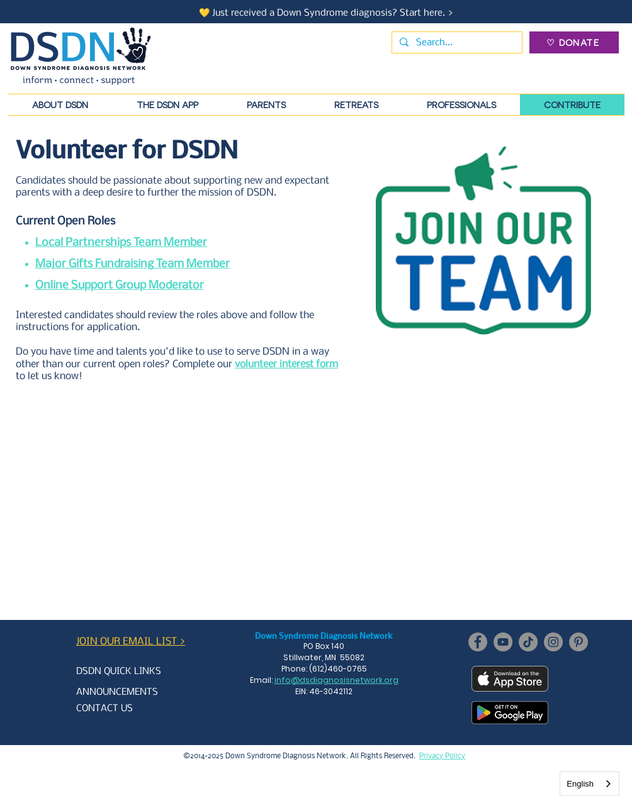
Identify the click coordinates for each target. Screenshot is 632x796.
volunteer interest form (286, 364)
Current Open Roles (65, 222)
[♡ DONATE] (574, 42)
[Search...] (455, 42)
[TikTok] (528, 642)
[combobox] (589, 783)
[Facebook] (477, 642)
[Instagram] (553, 642)
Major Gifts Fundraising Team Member (132, 264)
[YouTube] (503, 642)
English (580, 783)
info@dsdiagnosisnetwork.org (336, 680)
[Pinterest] (578, 642)
